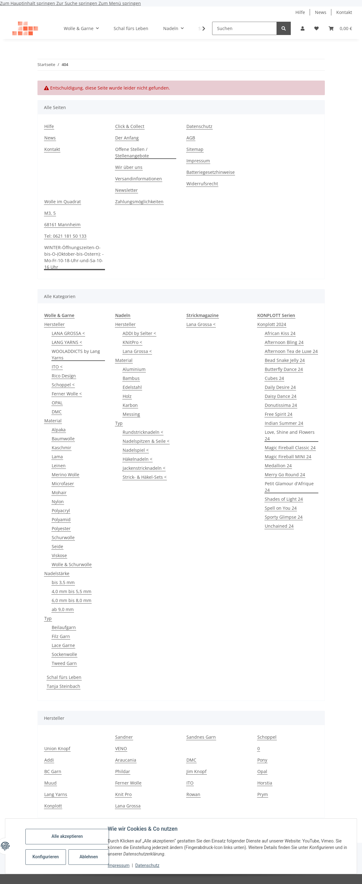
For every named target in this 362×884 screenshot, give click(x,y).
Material (53, 421)
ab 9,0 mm (63, 609)
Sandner (124, 737)
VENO (121, 748)
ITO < (57, 367)
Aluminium (134, 369)
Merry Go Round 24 (285, 474)
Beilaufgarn (64, 627)
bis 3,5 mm (63, 582)
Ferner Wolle (128, 783)
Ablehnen (90, 856)
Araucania (125, 760)
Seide (57, 546)
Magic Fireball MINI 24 (288, 457)
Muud (50, 783)
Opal (262, 771)
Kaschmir (61, 448)
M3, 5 (50, 213)
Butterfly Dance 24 (284, 369)
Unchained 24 (279, 526)
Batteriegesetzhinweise (210, 172)
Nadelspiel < (136, 450)
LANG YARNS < (67, 342)
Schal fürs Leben (64, 677)
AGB (190, 138)
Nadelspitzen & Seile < (146, 441)
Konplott (53, 806)
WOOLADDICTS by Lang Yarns (76, 354)
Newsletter (126, 190)
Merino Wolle (65, 474)
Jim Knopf (196, 771)
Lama (57, 457)
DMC (57, 412)
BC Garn (52, 771)
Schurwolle (63, 537)
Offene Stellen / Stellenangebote (132, 152)
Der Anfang (127, 138)
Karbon (130, 405)
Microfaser (63, 483)
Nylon (58, 501)
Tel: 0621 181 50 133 (65, 236)
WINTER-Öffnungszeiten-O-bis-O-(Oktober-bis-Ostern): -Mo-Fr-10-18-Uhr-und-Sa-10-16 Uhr (74, 257)
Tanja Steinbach (63, 686)
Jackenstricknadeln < (144, 468)
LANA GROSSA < (68, 333)
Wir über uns (128, 167)
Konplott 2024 (271, 324)
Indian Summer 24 (284, 423)
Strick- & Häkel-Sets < (145, 477)
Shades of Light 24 (284, 499)
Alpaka (59, 430)
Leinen (59, 465)
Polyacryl (61, 510)
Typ (48, 618)
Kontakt (344, 12)
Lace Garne (63, 645)
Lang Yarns (55, 794)
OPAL (57, 403)
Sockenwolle (64, 654)
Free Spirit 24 (278, 414)
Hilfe (300, 12)
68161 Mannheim (62, 224)
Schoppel (267, 737)
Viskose (59, 555)
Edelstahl (132, 387)
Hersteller (54, 324)
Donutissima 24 (281, 405)
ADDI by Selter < (139, 333)
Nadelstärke (56, 573)
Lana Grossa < (137, 351)
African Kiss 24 (280, 333)
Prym (262, 794)
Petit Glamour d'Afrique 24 (289, 487)
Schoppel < (63, 385)
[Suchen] (244, 28)
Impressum (119, 865)
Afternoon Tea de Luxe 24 (291, 351)
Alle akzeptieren (68, 836)
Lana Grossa (128, 806)
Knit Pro (123, 794)
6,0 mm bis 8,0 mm (71, 600)
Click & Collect (129, 126)
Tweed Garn (64, 663)
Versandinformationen (138, 179)
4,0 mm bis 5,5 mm (71, 591)
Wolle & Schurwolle (72, 564)
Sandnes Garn (201, 737)
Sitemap (194, 149)
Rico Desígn (64, 376)
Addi (49, 760)
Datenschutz (148, 865)
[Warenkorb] (340, 28)
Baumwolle (63, 439)
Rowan (193, 794)
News (320, 12)
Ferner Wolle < (67, 394)
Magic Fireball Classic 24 (290, 448)
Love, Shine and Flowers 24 (290, 435)
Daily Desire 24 (280, 387)
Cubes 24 (274, 378)
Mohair (59, 492)
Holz (127, 396)
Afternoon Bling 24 (284, 342)
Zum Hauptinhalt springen (28, 3)
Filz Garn (61, 636)
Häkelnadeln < (137, 459)
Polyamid (61, 519)
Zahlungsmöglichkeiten (139, 202)
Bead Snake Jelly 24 (285, 360)
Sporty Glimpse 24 (284, 517)
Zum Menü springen (119, 3)
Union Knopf (57, 748)
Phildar (122, 771)
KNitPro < (132, 342)
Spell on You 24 (281, 508)
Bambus (131, 378)
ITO (190, 783)
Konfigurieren (47, 856)
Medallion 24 (278, 465)
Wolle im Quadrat (62, 202)
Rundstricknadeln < (143, 432)
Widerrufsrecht (202, 184)
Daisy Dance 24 (280, 396)
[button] (302, 28)
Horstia (264, 783)
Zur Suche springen (77, 3)
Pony (262, 760)
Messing (131, 414)
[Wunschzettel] (316, 28)
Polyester (61, 528)
